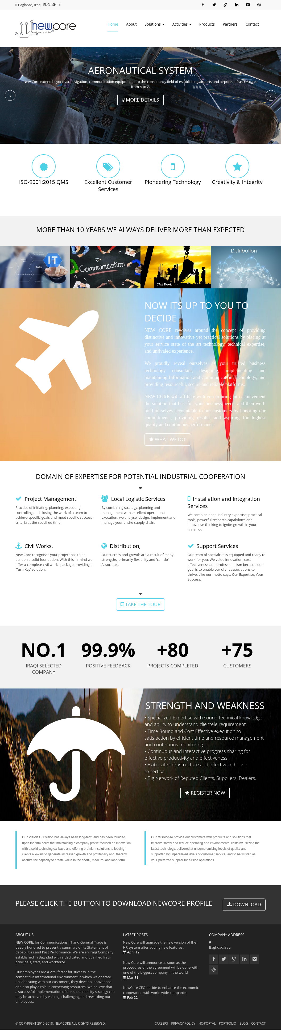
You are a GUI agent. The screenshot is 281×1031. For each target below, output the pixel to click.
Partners (230, 24)
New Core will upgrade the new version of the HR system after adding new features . (162, 948)
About (131, 24)
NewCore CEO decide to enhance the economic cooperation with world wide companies (162, 993)
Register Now (205, 794)
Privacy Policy (183, 1024)
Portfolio (227, 1024)
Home (113, 24)
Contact (252, 24)
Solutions (154, 24)
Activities (181, 24)
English (51, 4)
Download (244, 906)
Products (207, 24)
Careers (161, 1024)
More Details (140, 101)
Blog (243, 1024)
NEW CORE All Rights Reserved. (80, 1024)
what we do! (168, 440)
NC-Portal (207, 1024)
